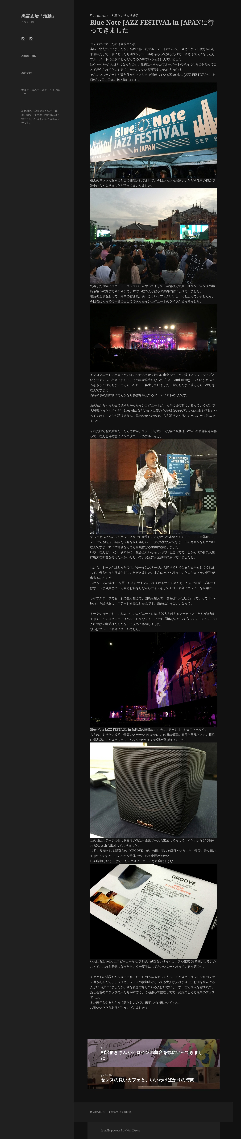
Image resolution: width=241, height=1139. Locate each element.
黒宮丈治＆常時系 (126, 16)
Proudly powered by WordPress (120, 1130)
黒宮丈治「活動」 (38, 16)
